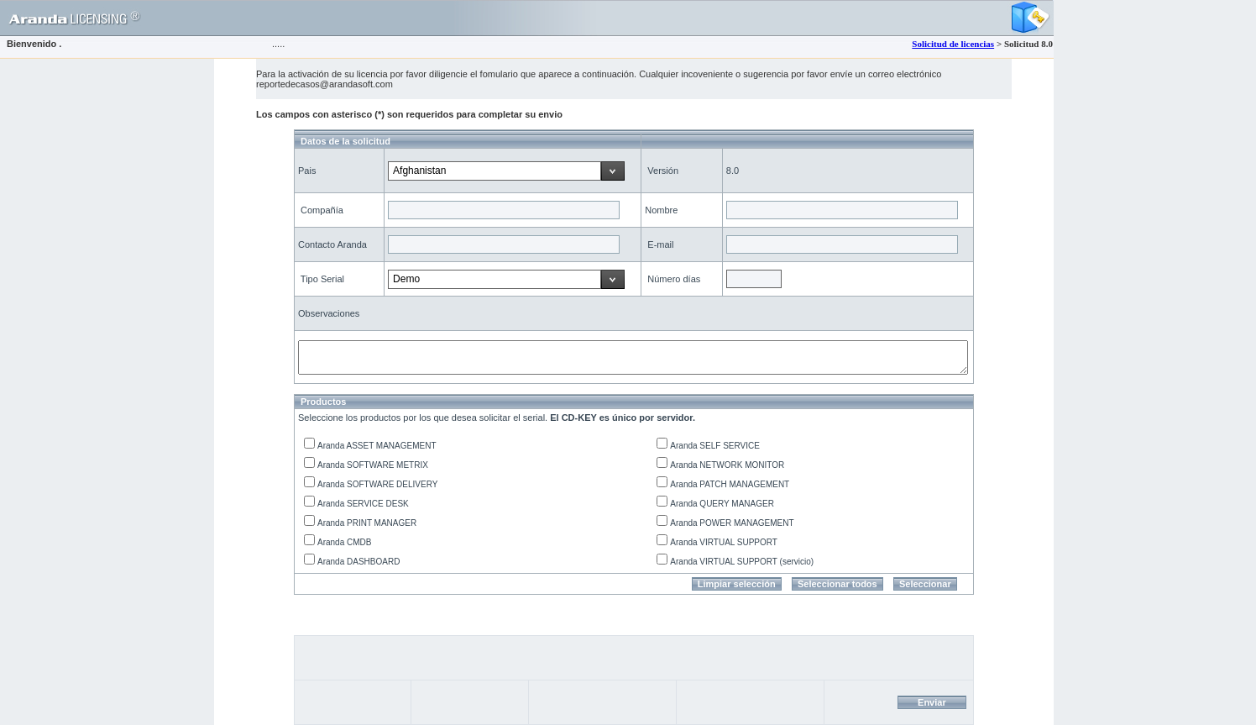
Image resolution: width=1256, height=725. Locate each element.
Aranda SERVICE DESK (363, 503)
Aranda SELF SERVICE (715, 445)
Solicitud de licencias (953, 44)
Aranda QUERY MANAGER (722, 503)
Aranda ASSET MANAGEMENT (377, 445)
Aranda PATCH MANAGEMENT (729, 484)
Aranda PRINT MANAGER (366, 523)
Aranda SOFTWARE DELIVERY (377, 484)
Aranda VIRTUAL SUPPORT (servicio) (742, 561)
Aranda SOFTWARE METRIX (372, 465)
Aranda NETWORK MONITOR (727, 465)
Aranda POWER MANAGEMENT (731, 523)
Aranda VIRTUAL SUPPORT (723, 542)
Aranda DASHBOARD (358, 561)
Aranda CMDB (344, 542)
